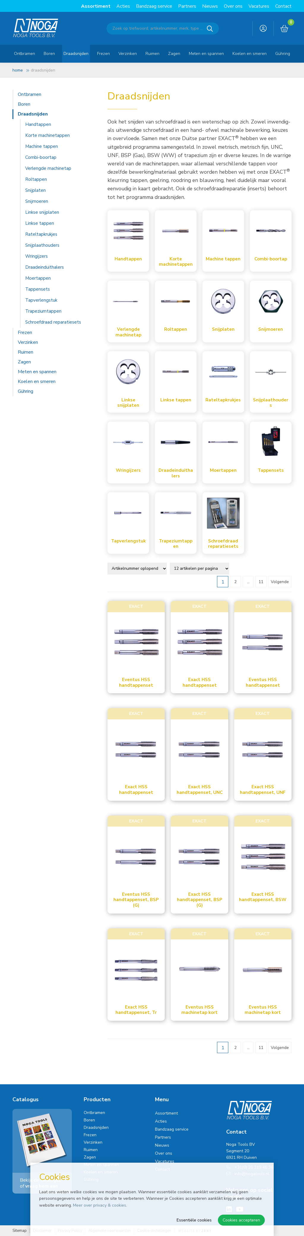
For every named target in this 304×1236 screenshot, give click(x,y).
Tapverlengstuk (41, 300)
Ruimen (152, 53)
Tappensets (37, 289)
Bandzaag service (154, 6)
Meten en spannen (206, 53)
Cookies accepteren (241, 1220)
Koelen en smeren (249, 53)
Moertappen (38, 278)
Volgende (280, 582)
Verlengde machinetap (48, 168)
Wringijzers (36, 256)
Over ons (233, 6)
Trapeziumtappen (43, 311)
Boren (49, 53)
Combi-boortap (40, 157)
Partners (187, 6)
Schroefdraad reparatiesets (53, 322)
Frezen (103, 53)
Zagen (174, 53)
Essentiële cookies (194, 1220)
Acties (123, 6)
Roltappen (36, 179)
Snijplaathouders (42, 245)
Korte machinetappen (47, 135)
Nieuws (210, 6)
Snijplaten (35, 190)
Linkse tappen (39, 223)
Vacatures (258, 6)
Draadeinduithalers (44, 267)
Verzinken (127, 53)
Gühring (282, 53)
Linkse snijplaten (42, 212)
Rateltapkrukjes (41, 234)
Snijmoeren (36, 201)
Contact (283, 6)
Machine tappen (41, 146)
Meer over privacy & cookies (99, 1205)
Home (17, 70)
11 (261, 582)
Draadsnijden (76, 53)
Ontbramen (24, 53)
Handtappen (38, 124)
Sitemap (19, 1231)
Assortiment (95, 6)
